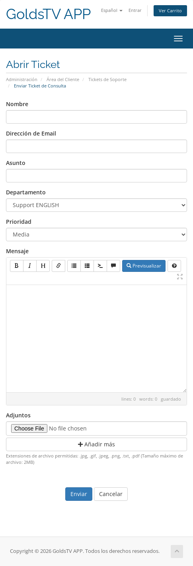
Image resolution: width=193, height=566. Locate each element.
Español (112, 10)
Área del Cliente (63, 79)
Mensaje (17, 251)
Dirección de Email (31, 133)
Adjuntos (18, 415)
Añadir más (96, 444)
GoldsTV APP (48, 14)
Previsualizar (144, 265)
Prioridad (18, 221)
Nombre (17, 104)
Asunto (15, 163)
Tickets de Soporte (107, 79)
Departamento (26, 192)
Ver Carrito (170, 11)
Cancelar (111, 494)
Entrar (135, 10)
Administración (21, 79)
